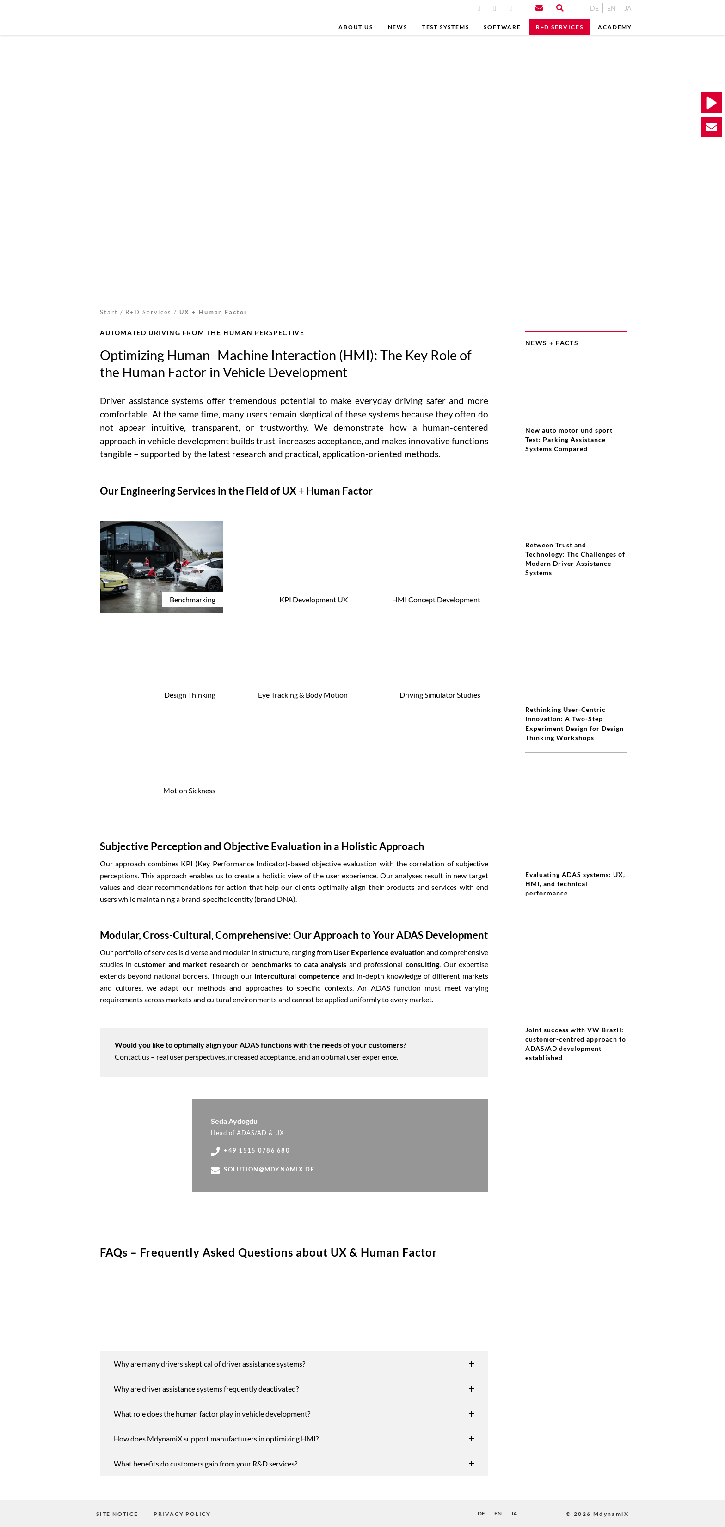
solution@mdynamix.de (262, 1169)
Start (109, 312)
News (397, 27)
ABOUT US (355, 27)
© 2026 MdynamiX (597, 1513)
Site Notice (117, 1513)
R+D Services (560, 27)
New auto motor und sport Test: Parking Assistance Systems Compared (569, 439)
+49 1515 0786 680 (250, 1151)
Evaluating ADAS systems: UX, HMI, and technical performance (575, 802)
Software (502, 27)
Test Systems (445, 27)
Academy (615, 27)
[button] (294, 1363)
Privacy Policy (182, 1513)
